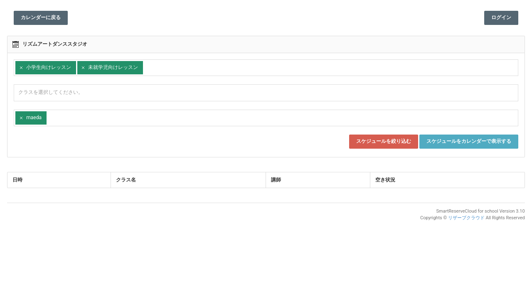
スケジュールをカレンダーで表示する (465, 141)
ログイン (498, 17)
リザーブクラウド (463, 218)
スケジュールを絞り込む (380, 141)
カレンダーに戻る (44, 17)
